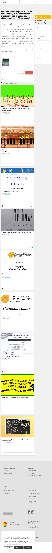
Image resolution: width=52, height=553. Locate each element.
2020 (40, 58)
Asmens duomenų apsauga (34, 491)
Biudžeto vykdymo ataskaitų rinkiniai (11, 488)
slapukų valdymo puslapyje (14, 544)
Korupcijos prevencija (33, 498)
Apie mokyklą (6, 470)
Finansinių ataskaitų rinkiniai (9, 490)
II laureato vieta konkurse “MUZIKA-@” (11, 356)
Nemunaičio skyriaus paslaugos (35, 475)
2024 (40, 45)
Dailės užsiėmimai (32, 470)
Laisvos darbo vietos (33, 490)
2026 (40, 27)
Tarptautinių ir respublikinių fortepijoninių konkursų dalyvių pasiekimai (16, 150)
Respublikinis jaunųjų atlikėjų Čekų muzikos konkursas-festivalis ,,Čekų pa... (15, 109)
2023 (40, 48)
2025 (40, 42)
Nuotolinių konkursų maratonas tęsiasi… (12, 273)
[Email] (32, 512)
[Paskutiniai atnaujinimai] (25, 2)
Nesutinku (18, 547)
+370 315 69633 (32, 522)
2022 (40, 52)
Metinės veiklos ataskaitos (9, 495)
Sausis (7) (41, 38)
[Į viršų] (37, 538)
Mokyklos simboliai (7, 472)
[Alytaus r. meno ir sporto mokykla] (4, 2)
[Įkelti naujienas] (14, 2)
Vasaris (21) (41, 36)
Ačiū (29, 73)
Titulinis (2, 6)
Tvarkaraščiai (7, 464)
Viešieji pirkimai (7, 493)
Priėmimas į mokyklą (8, 473)
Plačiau (30, 123)
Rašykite (5, 513)
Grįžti (5, 79)
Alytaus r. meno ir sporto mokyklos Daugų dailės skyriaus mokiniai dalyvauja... (16, 439)
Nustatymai (8, 547)
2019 (40, 61)
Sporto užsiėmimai (32, 473)
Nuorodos (31, 488)
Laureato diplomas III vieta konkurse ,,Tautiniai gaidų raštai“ (16, 232)
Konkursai (13, 6)
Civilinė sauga (31, 499)
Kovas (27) (41, 34)
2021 (40, 55)
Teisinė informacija (32, 501)
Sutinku (28, 547)
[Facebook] (29, 512)
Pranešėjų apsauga (32, 496)
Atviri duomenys (32, 502)
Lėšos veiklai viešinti (8, 491)
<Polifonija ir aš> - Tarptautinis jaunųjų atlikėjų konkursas (16, 397)
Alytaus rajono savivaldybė (15, 524)
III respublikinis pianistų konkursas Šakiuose (13, 315)
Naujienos (8, 6)
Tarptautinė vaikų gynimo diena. (10, 191)
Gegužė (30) (41, 31)
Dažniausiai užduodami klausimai (35, 495)
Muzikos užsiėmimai (33, 472)
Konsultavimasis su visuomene (35, 493)
